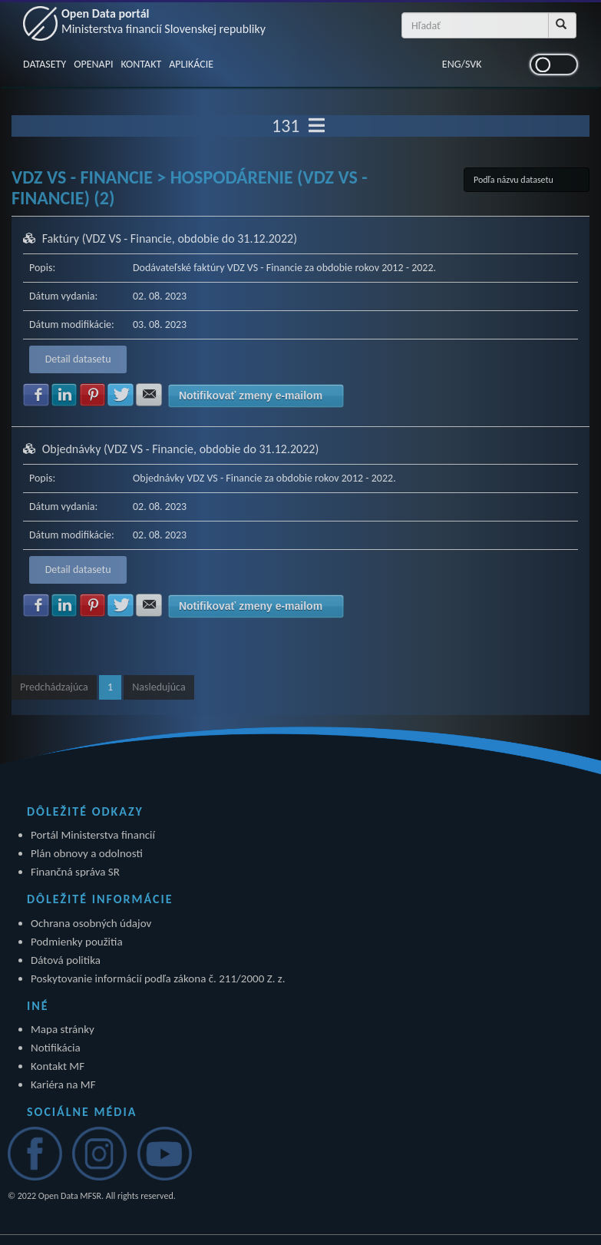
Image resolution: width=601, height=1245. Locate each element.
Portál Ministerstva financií (93, 835)
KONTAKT (141, 64)
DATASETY (44, 64)
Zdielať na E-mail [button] (149, 394)
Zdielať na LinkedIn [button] (64, 394)
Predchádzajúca (54, 687)
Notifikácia (56, 1048)
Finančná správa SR (75, 872)
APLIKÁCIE (191, 64)
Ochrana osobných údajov (91, 923)
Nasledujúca (158, 687)
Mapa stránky (62, 1029)
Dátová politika (66, 960)
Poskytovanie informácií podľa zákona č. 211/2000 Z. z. (158, 978)
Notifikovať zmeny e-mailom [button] (250, 395)
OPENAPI (93, 64)
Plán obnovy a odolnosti (87, 853)
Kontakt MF (57, 1066)
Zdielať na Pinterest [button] (93, 394)
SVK (473, 64)
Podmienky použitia (77, 942)
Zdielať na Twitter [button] (120, 394)
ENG (451, 64)
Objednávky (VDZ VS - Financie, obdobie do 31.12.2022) (180, 449)
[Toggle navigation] (316, 126)
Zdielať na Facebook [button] (36, 394)
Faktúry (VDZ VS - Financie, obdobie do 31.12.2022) (169, 238)
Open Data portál (163, 21)
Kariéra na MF (63, 1084)
